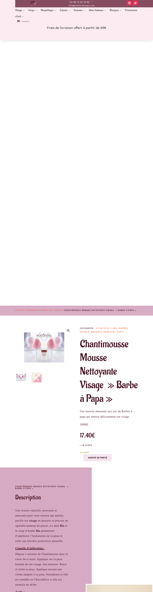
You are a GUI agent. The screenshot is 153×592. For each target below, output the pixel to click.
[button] (68, 65)
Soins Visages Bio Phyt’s (109, 576)
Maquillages (47, 10)
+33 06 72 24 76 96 (79, 2)
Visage (18, 10)
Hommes (78, 10)
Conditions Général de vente (108, 567)
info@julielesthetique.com (82, 5)
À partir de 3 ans (106, 63)
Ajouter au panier (97, 192)
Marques (114, 10)
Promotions (131, 10)
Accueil (20, 44)
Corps (31, 10)
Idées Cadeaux (96, 10)
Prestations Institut (44, 576)
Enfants (63, 10)
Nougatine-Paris (51, 44)
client (18, 16)
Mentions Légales (44, 567)
